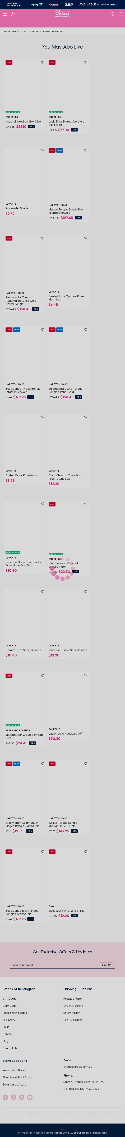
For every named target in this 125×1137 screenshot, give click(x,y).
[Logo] (62, 13)
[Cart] (120, 13)
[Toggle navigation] (5, 13)
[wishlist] (112, 13)
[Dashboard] (13, 13)
